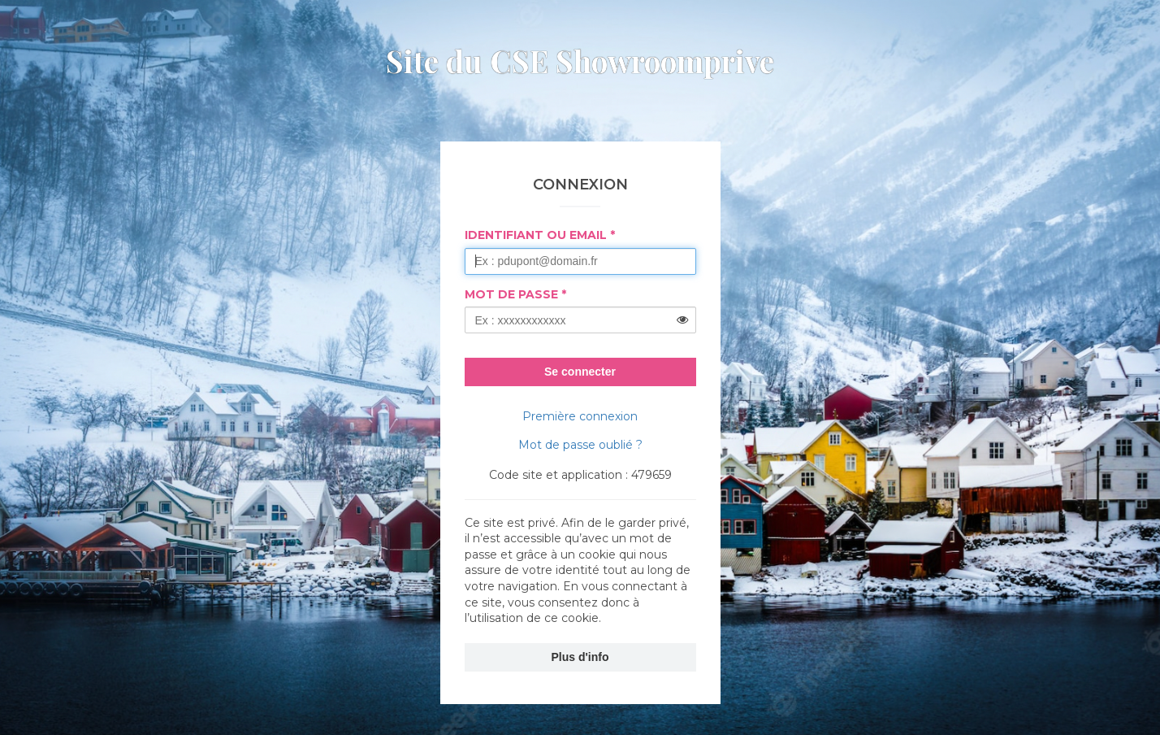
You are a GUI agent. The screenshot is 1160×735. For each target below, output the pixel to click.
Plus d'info (580, 656)
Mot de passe (511, 294)
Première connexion (580, 416)
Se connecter (580, 371)
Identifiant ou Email (536, 235)
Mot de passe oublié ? (580, 444)
